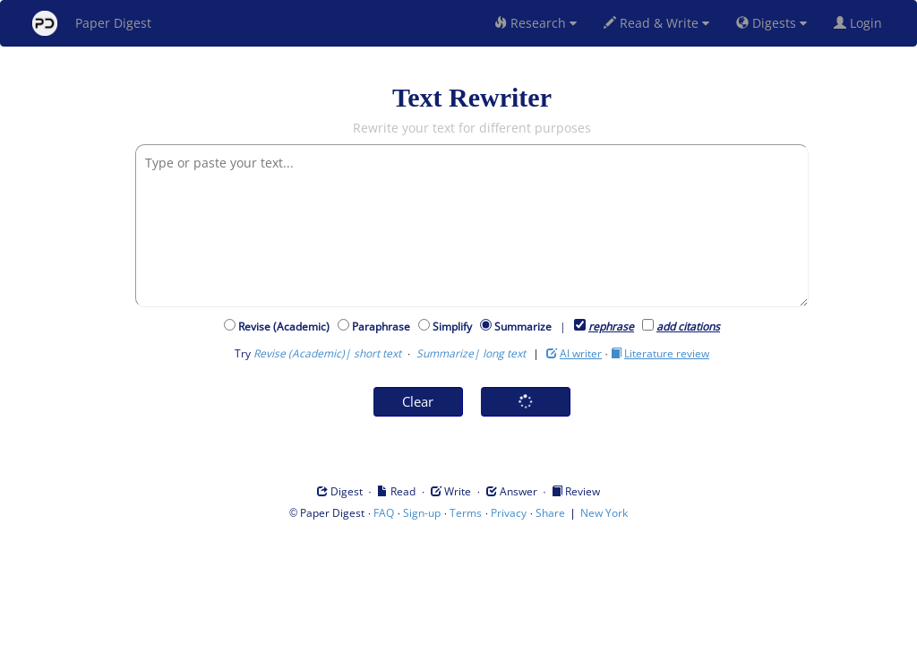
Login (861, 22)
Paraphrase (384, 326)
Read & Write (656, 22)
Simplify (455, 326)
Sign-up (422, 512)
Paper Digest (91, 23)
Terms (466, 512)
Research (535, 22)
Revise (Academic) (286, 326)
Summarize (523, 326)
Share (550, 512)
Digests (771, 22)
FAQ (383, 512)
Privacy (509, 512)
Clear (417, 401)
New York (604, 512)
